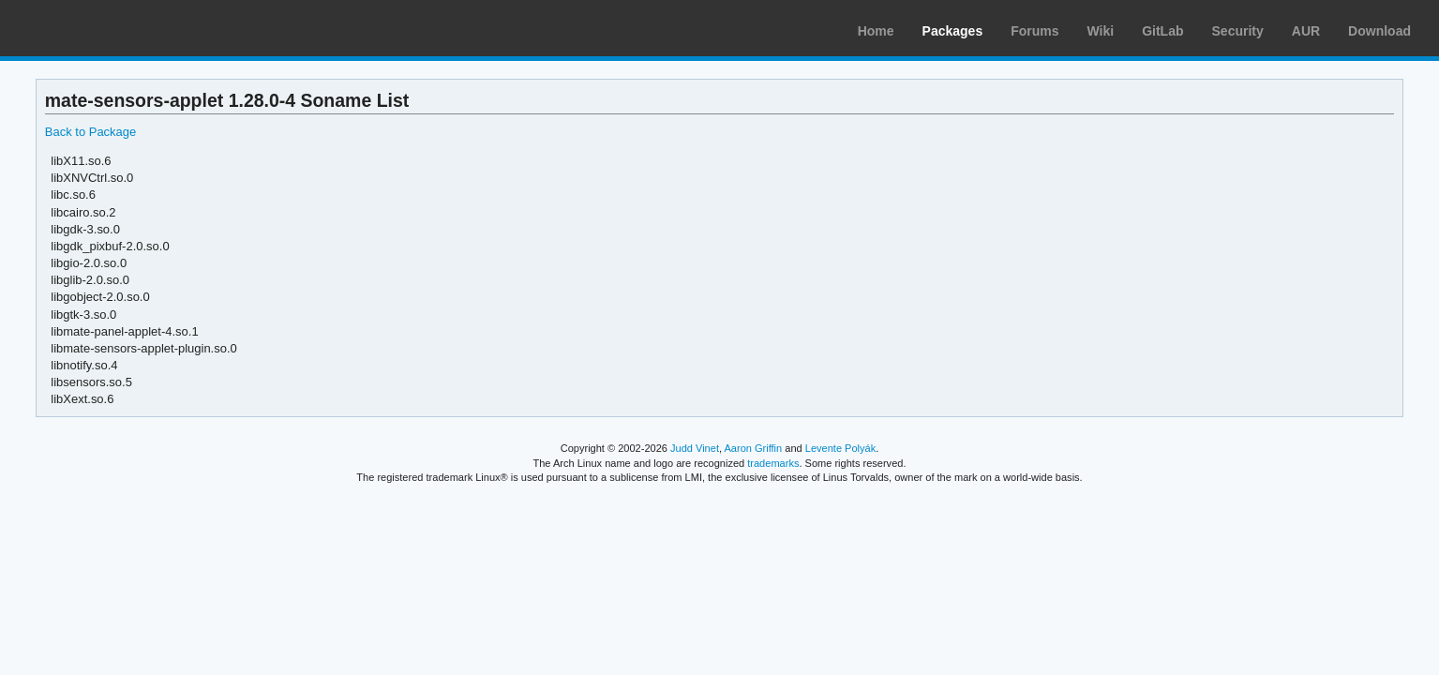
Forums (1034, 30)
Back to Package (90, 132)
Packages (952, 30)
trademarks (773, 463)
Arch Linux (103, 28)
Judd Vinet (694, 448)
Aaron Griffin (753, 448)
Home (876, 30)
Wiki (1101, 30)
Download (1379, 30)
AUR (1306, 30)
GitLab (1162, 30)
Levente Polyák (840, 448)
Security (1238, 30)
